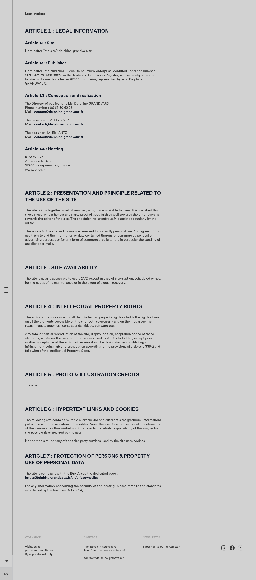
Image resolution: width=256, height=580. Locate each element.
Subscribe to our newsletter (161, 546)
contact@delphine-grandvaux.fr (58, 112)
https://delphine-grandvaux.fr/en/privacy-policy (62, 477)
